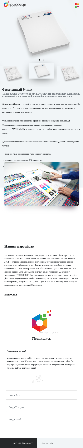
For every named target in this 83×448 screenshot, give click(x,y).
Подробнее (11, 295)
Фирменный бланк (11, 104)
